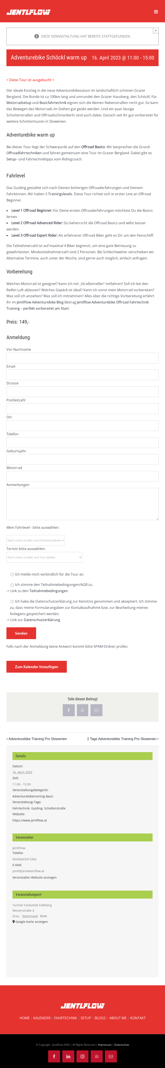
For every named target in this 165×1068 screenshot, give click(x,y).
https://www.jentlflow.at (29, 820)
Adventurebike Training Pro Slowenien (38, 739)
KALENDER (41, 1018)
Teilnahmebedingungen (48, 590)
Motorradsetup (18, 102)
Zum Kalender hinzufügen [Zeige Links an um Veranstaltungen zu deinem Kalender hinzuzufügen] (36, 666)
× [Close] (156, 30)
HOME (25, 1018)
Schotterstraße (55, 808)
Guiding (37, 808)
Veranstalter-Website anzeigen (34, 877)
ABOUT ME (118, 1018)
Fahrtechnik (20, 808)
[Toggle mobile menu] (156, 11)
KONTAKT (138, 1018)
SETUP (86, 1018)
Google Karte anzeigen (31, 922)
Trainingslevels (60, 194)
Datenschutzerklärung (42, 619)
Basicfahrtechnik (53, 102)
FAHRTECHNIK (65, 1018)
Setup (11, 159)
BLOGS (100, 1018)
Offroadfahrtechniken (24, 153)
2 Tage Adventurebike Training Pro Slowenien (121, 739)
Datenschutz (121, 1045)
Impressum (105, 1045)
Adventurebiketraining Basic (32, 796)
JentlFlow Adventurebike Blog (40, 302)
